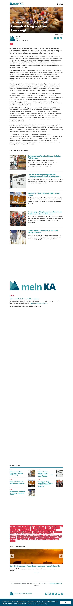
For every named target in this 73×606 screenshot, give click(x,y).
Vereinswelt (48, 537)
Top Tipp (19, 539)
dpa (17, 38)
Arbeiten (30, 531)
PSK (16, 528)
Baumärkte (47, 539)
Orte (46, 533)
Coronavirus (20, 526)
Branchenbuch (49, 531)
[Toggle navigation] (59, 4)
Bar (61, 535)
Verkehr (42, 531)
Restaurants (36, 531)
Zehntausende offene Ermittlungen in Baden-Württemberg (44, 157)
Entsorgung (13, 537)
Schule (24, 531)
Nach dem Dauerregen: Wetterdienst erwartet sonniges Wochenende (35, 566)
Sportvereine (46, 535)
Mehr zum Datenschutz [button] (40, 603)
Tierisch (28, 528)
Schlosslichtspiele (27, 537)
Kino (11, 530)
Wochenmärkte (40, 539)
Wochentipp (13, 531)
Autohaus (12, 541)
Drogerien (25, 539)
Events (33, 526)
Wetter (58, 528)
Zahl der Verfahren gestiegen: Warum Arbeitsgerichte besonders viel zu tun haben (44, 176)
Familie (54, 530)
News (14, 526)
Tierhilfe (28, 530)
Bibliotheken (36, 537)
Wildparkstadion (31, 535)
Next (61, 556)
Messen (61, 526)
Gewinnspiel (41, 530)
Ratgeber (12, 533)
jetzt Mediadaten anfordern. (40, 303)
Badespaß (16, 530)
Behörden (51, 533)
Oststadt (55, 537)
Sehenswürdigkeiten (32, 533)
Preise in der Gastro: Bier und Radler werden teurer (44, 194)
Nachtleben (23, 535)
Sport (26, 526)
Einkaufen (42, 528)
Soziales (19, 531)
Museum (22, 530)
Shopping (18, 533)
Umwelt (53, 528)
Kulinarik (36, 528)
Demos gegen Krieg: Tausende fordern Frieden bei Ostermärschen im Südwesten (45, 213)
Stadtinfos (50, 526)
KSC (30, 526)
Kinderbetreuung (54, 535)
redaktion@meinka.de (56, 583)
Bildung (48, 528)
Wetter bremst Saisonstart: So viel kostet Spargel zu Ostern (43, 232)
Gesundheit (34, 530)
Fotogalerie (13, 539)
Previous (12, 556)
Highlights (38, 535)
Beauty (60, 537)
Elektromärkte (55, 539)
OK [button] (65, 602)
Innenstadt (41, 533)
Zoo (32, 528)
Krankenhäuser (58, 531)
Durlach (42, 537)
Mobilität (44, 526)
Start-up (19, 537)
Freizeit (38, 526)
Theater (24, 533)
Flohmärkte (32, 539)
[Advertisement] (36, 263)
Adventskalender (14, 535)
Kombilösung (21, 528)
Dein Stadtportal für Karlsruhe (21, 593)
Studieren (48, 530)
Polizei (55, 526)
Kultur (11, 528)
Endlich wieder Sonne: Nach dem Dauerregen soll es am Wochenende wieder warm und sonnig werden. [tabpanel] (36, 560)
